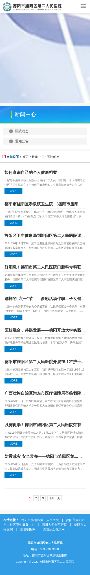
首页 (25, 157)
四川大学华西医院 (54, 524)
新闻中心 (37, 157)
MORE (13, 191)
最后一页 (54, 498)
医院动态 (22, 131)
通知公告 (22, 141)
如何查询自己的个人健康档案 (30, 172)
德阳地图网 (27, 529)
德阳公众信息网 (54, 529)
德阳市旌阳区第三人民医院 (40, 520)
